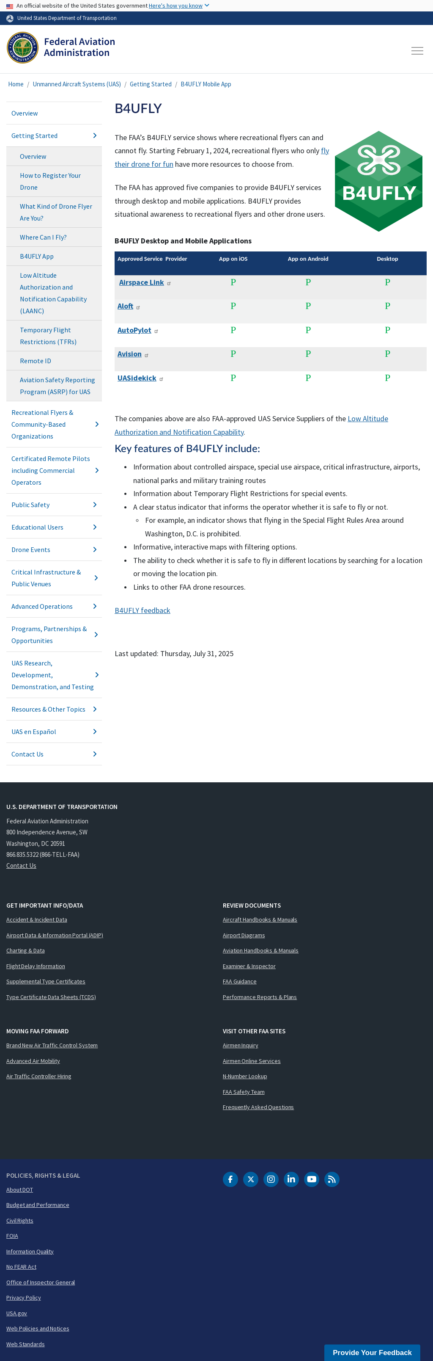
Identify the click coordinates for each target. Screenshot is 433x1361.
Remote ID (35, 360)
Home (16, 84)
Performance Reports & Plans (260, 997)
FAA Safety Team (244, 1092)
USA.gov (16, 1313)
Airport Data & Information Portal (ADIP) (54, 935)
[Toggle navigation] (417, 51)
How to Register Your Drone (50, 181)
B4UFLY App (37, 256)
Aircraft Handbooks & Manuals (260, 919)
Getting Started (151, 84)
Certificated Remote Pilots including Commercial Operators (54, 470)
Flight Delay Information (35, 966)
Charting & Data (25, 950)
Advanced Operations (54, 606)
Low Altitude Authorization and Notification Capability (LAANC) (53, 293)
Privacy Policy (23, 1297)
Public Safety (54, 504)
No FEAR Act (21, 1266)
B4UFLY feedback (142, 610)
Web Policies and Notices (37, 1328)
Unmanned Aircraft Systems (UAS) (77, 84)
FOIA (12, 1236)
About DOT (19, 1189)
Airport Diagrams (244, 935)
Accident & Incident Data (36, 919)
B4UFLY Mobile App (206, 84)
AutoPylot (138, 330)
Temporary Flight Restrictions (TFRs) (48, 336)
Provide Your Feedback (372, 1353)
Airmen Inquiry (240, 1045)
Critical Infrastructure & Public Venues (54, 578)
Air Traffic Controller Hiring (38, 1076)
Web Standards (25, 1344)
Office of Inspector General (40, 1282)
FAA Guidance (240, 981)
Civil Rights (19, 1220)
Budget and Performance (37, 1205)
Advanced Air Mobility (33, 1061)
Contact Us (54, 754)
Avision (133, 354)
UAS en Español (54, 731)
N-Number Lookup (245, 1076)
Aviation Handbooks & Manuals (261, 950)
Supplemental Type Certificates (45, 981)
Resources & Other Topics (54, 709)
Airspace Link (145, 282)
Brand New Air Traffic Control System (52, 1045)
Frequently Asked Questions (258, 1107)
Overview (24, 113)
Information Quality (30, 1251)
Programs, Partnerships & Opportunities (54, 634)
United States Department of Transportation (67, 17)
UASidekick (141, 378)
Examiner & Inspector (249, 966)
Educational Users (54, 527)
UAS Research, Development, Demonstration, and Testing (54, 675)
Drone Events (54, 549)
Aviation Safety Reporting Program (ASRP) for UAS (57, 385)
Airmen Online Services (252, 1061)
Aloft (129, 306)
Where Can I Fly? (43, 237)
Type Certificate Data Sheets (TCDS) (51, 997)
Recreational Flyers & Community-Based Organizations (54, 424)
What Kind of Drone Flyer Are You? (56, 212)
